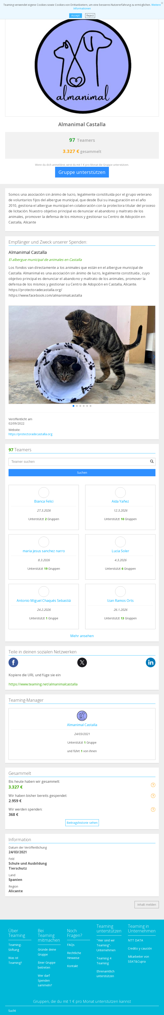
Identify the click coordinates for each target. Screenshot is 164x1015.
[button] (73, 406)
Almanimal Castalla (82, 527)
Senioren (14, 894)
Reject (90, 15)
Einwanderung (18, 878)
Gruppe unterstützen (82, 172)
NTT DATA (135, 743)
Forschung (15, 886)
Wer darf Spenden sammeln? (45, 783)
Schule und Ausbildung (23, 854)
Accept (75, 15)
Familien (14, 862)
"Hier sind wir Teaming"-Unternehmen (106, 748)
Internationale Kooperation (27, 829)
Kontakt (72, 768)
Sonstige (14, 902)
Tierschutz (15, 838)
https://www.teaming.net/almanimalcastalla (43, 486)
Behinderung (17, 845)
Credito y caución (140, 751)
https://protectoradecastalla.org (30, 434)
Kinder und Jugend (20, 870)
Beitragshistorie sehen (82, 625)
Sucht (12, 813)
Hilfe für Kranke (19, 821)
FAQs (71, 747)
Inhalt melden (146, 707)
